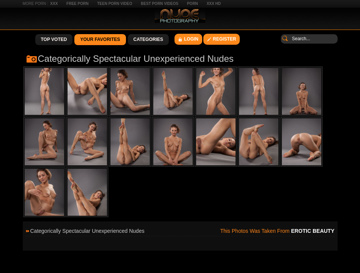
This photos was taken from (277, 231)
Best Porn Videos (159, 4)
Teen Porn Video (114, 4)
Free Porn (77, 4)
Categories (148, 39)
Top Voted (54, 39)
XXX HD (214, 4)
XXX (54, 4)
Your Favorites (100, 39)
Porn (192, 4)
